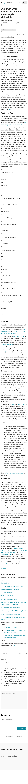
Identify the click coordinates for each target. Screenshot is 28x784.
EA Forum (8, 3)
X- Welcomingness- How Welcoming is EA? (13, 611)
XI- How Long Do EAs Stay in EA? (10, 614)
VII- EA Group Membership (9, 599)
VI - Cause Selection (6, 596)
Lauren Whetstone (18, 336)
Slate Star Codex (22, 550)
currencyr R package (7, 344)
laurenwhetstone (7, 20)
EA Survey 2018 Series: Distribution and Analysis (11, 13)
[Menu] (2, 3)
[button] (2, 662)
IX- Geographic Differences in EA (10, 607)
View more (3, 758)
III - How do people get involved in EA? (12, 586)
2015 (13, 404)
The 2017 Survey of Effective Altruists (14, 628)
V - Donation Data (6, 592)
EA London (12, 552)
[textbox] (13, 722)
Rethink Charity (6, 564)
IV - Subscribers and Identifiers (10, 589)
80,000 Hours (5, 552)
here (9, 109)
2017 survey (21, 404)
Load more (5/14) (5, 688)
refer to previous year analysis (14, 473)
